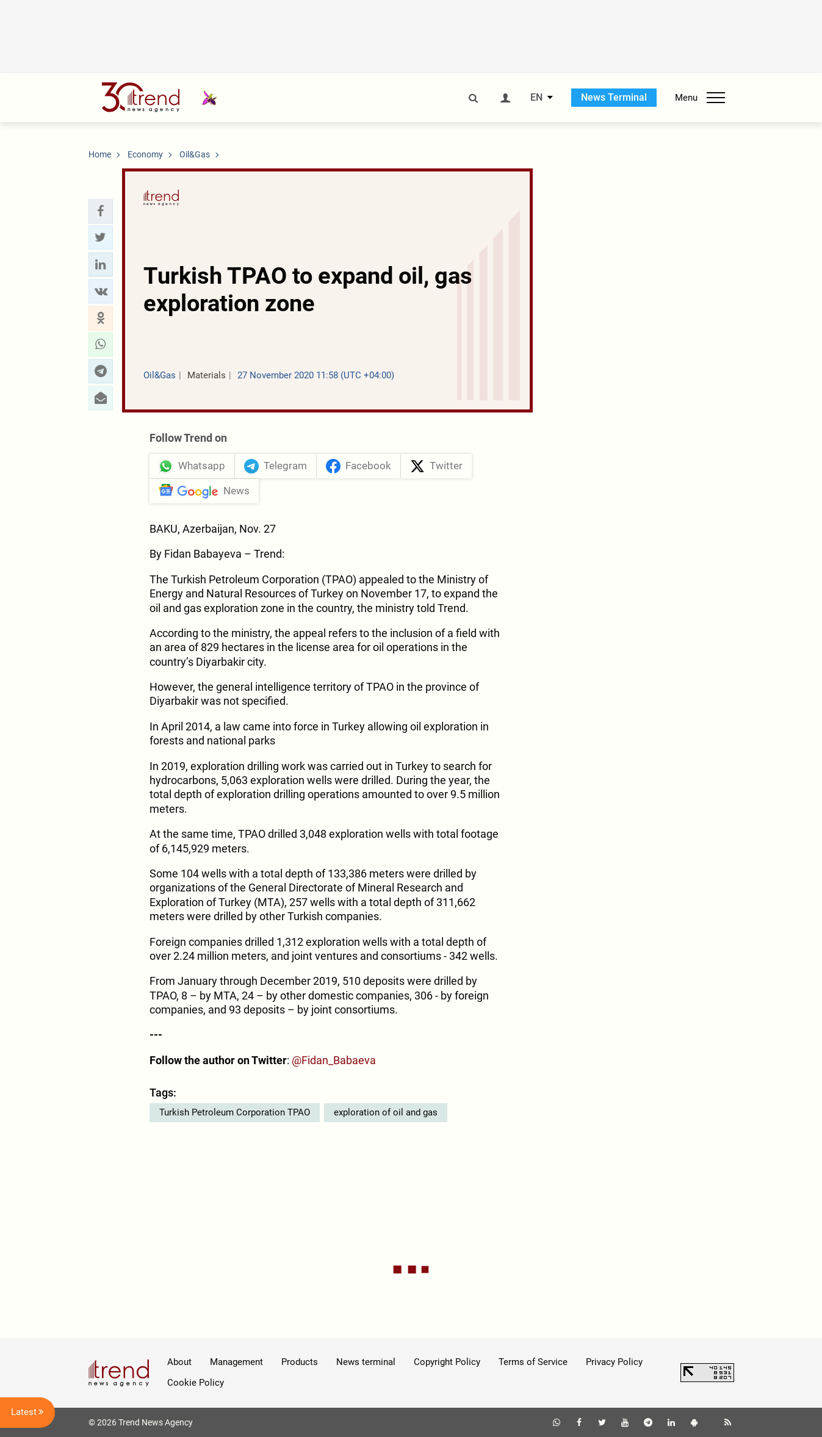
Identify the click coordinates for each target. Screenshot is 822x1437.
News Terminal (614, 97)
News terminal (365, 1361)
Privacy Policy (614, 1361)
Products (299, 1361)
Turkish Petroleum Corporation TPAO (234, 1112)
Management (236, 1361)
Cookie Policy (195, 1382)
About (179, 1361)
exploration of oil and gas (386, 1112)
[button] (100, 211)
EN (536, 98)
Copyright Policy (447, 1361)
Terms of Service (533, 1361)
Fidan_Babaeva (338, 1060)
